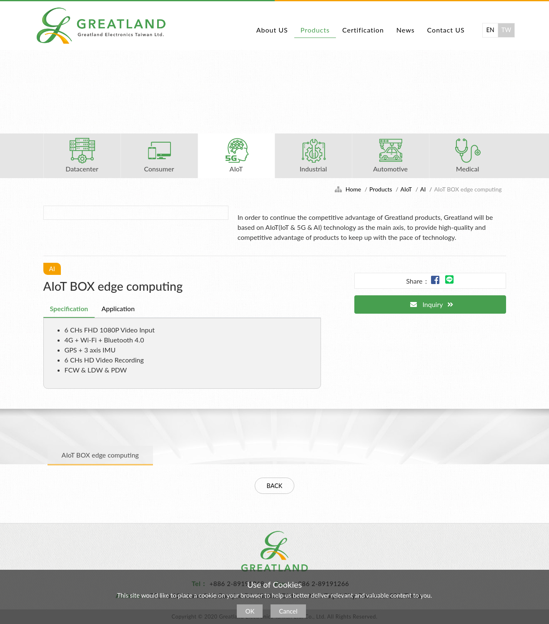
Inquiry (425, 304)
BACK (275, 485)
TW (506, 29)
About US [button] (272, 30)
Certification (363, 30)
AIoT (406, 189)
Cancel (288, 611)
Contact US (446, 30)
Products (315, 30)
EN (490, 29)
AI (423, 189)
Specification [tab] (69, 308)
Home (353, 189)
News (405, 30)
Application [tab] (118, 308)
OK (249, 611)
